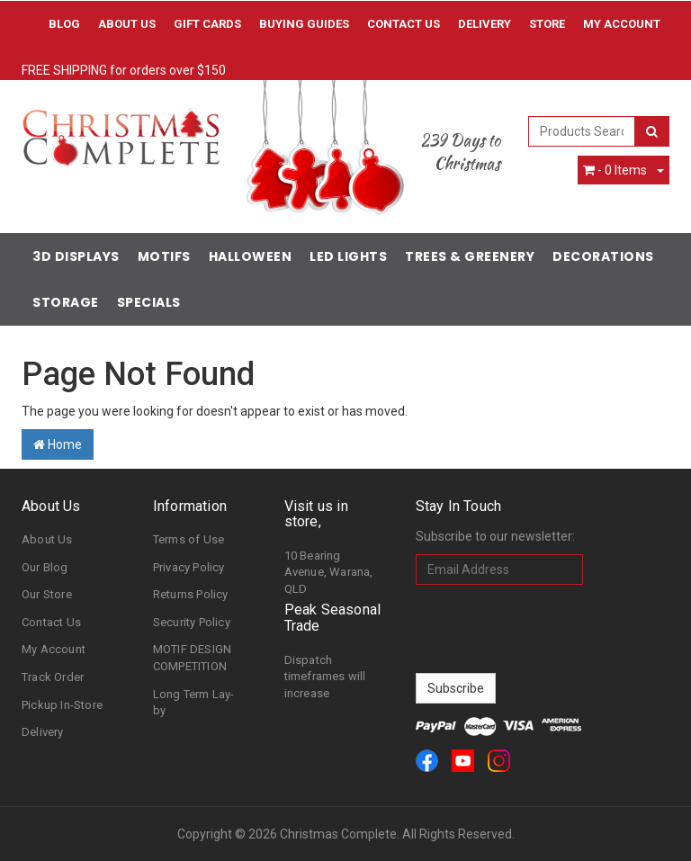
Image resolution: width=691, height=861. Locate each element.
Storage (65, 302)
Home (57, 444)
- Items (615, 170)
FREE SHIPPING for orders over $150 (124, 70)
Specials (149, 302)
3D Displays (76, 256)
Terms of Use (188, 539)
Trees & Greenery (469, 256)
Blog (64, 24)
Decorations (603, 256)
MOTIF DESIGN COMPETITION (192, 657)
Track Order (53, 677)
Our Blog (45, 567)
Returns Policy (191, 594)
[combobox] (582, 131)
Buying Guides (304, 24)
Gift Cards (207, 24)
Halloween (250, 256)
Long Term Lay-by (194, 702)
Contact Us (403, 24)
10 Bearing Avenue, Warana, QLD (328, 572)
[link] (427, 760)
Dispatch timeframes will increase (325, 676)
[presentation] (552, 629)
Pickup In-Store (62, 705)
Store (547, 24)
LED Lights (348, 256)
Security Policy (191, 622)
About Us (127, 24)
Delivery (484, 24)
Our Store (47, 594)
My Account (53, 649)
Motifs (164, 256)
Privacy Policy (189, 567)
